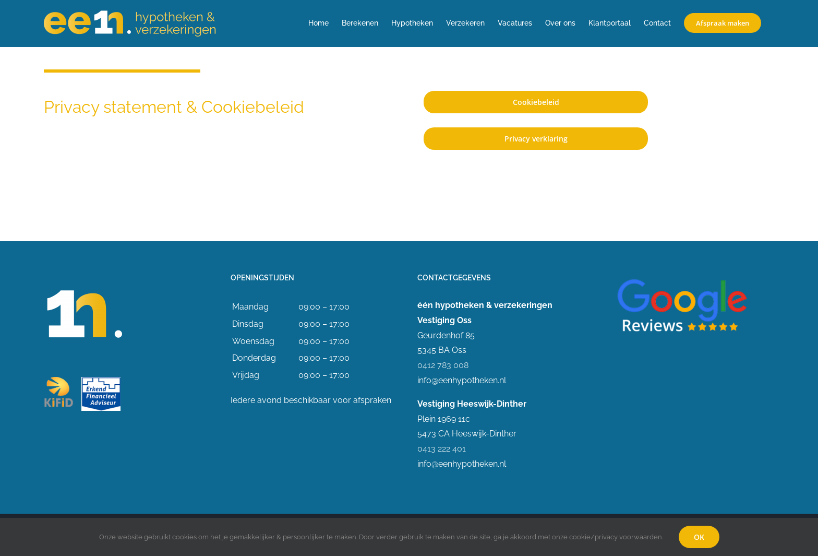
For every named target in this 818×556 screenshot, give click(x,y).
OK (699, 537)
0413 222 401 (441, 449)
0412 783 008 (442, 365)
